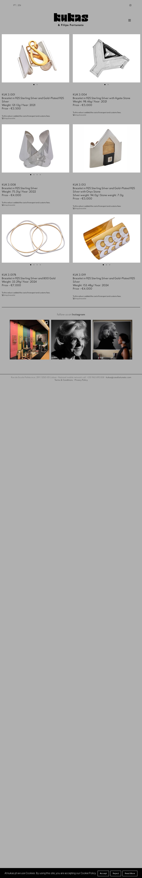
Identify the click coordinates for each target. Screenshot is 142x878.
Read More (130, 873)
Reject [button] (116, 873)
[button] (33, 84)
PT (14, 5)
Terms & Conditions (63, 369)
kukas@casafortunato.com (118, 367)
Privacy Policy (81, 369)
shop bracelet (9, 118)
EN (19, 5)
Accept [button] (103, 873)
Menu (130, 20)
